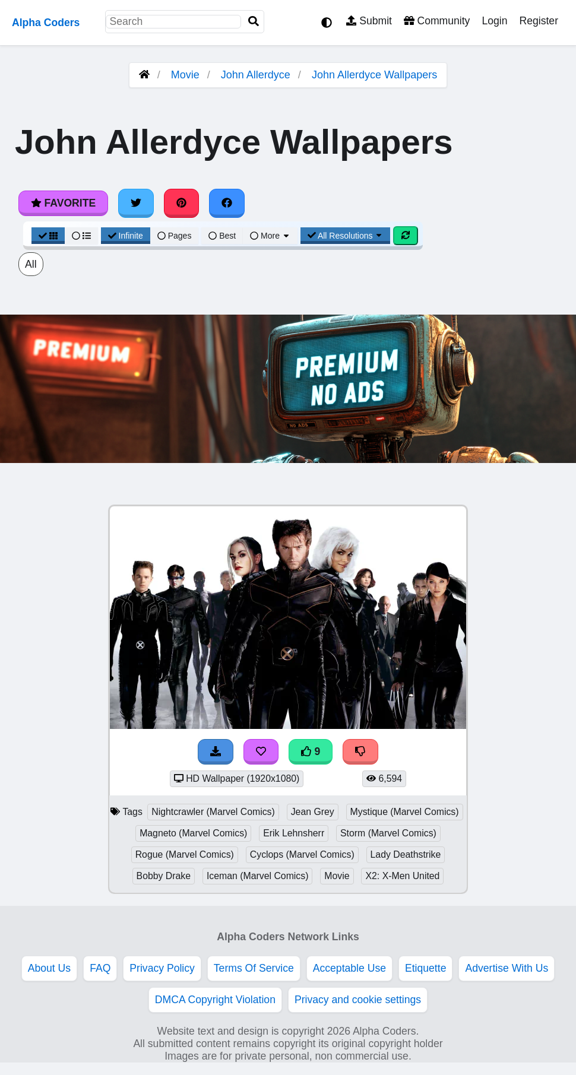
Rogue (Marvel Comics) (184, 854)
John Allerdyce (255, 75)
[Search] (253, 22)
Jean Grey (312, 812)
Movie (185, 75)
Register (538, 21)
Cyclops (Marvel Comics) (302, 854)
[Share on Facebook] (227, 203)
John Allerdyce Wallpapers (374, 75)
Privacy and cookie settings (358, 1000)
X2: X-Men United (402, 876)
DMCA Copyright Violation (215, 1000)
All (31, 264)
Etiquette (425, 968)
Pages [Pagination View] (174, 235)
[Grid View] (48, 235)
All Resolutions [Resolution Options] (346, 235)
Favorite (63, 203)
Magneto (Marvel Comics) (193, 833)
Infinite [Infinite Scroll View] (125, 235)
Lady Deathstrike (406, 854)
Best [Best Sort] (222, 235)
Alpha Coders (46, 22)
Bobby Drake (164, 876)
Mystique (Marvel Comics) (404, 812)
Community (437, 21)
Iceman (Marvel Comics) (258, 876)
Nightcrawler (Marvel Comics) (213, 812)
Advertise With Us (506, 968)
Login (494, 21)
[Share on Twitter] (136, 203)
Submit (369, 21)
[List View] (81, 235)
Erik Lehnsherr (293, 833)
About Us (49, 968)
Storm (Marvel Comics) (388, 833)
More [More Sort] (270, 235)
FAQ (100, 968)
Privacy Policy (162, 968)
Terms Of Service (254, 968)
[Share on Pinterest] (182, 203)
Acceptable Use (349, 968)
